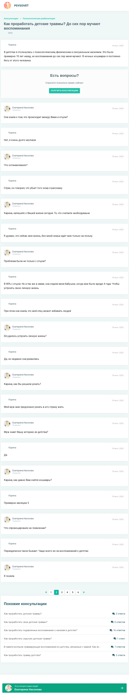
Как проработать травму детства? (22, 655)
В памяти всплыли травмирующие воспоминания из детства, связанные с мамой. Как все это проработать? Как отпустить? (53, 646)
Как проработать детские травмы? (23, 613)
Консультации (11, 18)
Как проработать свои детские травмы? (25, 622)
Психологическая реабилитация (39, 18)
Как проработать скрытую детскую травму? (28, 638)
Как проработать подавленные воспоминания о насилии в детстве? (40, 630)
